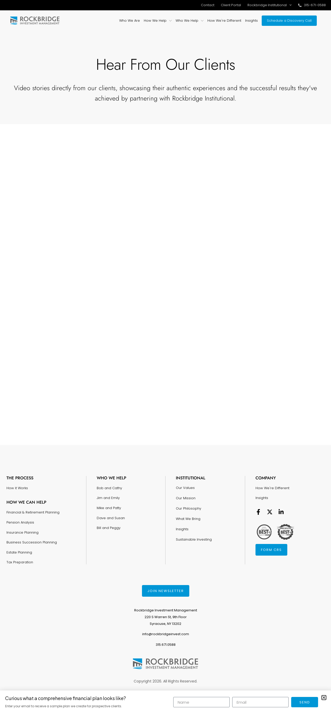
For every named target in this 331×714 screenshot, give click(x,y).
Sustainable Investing (194, 539)
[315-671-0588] (300, 5)
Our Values (185, 487)
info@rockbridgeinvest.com (165, 634)
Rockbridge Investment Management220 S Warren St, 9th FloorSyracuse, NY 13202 (165, 617)
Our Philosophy (188, 508)
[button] (324, 698)
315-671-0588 (315, 5)
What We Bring (188, 518)
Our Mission (185, 498)
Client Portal (231, 5)
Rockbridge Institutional (269, 5)
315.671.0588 (166, 644)
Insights (182, 529)
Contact (207, 5)
